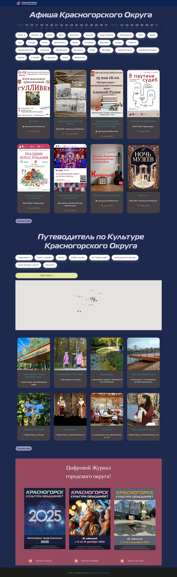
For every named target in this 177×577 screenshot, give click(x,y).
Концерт (89, 35)
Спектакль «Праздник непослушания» (34, 196)
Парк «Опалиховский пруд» (143, 374)
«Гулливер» (34, 121)
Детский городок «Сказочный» (70, 374)
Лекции (118, 42)
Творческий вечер (25, 50)
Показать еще (23, 221)
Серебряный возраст (148, 50)
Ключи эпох (143, 195)
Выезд (75, 42)
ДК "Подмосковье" (99, 257)
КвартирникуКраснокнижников (106, 195)
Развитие (132, 42)
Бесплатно (74, 35)
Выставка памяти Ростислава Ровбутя (70, 122)
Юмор (44, 42)
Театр (140, 35)
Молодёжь (106, 50)
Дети (61, 35)
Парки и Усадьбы (44, 257)
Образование (61, 50)
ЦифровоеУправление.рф (100, 573)
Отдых (65, 57)
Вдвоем (21, 57)
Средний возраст (125, 50)
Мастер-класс (60, 42)
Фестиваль (78, 50)
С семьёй (35, 57)
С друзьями (50, 57)
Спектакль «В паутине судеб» (143, 121)
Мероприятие (125, 35)
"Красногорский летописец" (143, 430)
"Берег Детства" (70, 430)
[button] (93, 303)
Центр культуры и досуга (28, 265)
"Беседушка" (106, 430)
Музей (152, 35)
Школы (61, 257)
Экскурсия (89, 42)
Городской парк (106, 374)
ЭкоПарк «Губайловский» (34, 430)
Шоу (20, 42)
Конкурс (31, 42)
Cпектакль (44, 50)
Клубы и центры (78, 257)
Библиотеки (80, 57)
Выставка (104, 42)
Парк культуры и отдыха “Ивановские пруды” (34, 375)
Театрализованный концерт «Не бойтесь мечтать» (70, 196)
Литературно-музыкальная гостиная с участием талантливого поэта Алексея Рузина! (106, 123)
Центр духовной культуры (125, 257)
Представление (106, 35)
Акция (92, 50)
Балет (49, 35)
